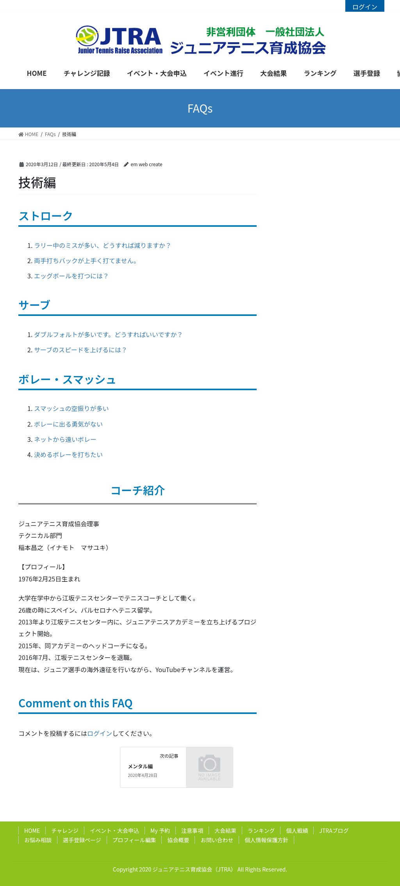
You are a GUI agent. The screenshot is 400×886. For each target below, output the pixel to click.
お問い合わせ (216, 840)
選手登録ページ (82, 840)
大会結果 (225, 830)
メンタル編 (140, 766)
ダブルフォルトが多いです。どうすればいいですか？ (108, 334)
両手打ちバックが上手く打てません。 (87, 260)
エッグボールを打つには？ (71, 275)
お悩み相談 (38, 840)
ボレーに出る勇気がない (68, 424)
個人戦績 (297, 830)
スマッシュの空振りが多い (71, 408)
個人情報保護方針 (266, 840)
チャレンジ (65, 830)
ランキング (261, 830)
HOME (32, 830)
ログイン (364, 6)
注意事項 (192, 830)
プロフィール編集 (134, 840)
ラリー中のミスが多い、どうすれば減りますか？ (102, 245)
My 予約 (160, 830)
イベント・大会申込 (114, 830)
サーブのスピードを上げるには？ (80, 349)
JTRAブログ (333, 830)
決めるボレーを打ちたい (68, 454)
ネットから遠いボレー (65, 439)
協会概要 (178, 840)
